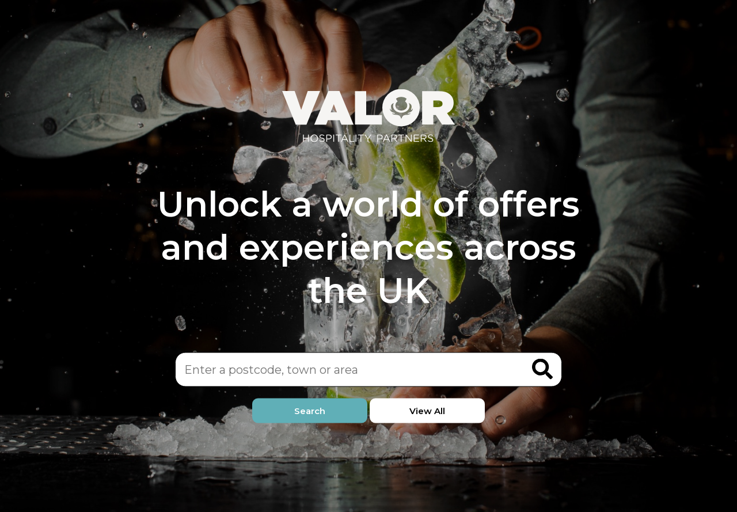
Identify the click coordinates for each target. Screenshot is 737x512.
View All (427, 410)
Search (309, 410)
